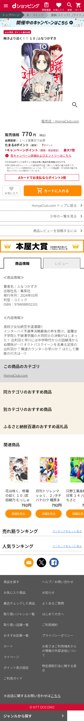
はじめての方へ (53, 614)
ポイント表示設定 (16, 667)
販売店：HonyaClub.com (60, 121)
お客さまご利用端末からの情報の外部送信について (59, 650)
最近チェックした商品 (19, 603)
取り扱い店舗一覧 (16, 624)
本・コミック (35, 15)
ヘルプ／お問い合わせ (57, 581)
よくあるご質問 (53, 603)
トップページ (11, 15)
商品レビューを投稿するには (55, 230)
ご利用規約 (50, 624)
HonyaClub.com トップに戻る (54, 205)
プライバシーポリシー (57, 635)
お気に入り (11, 193)
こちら (56, 695)
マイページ (11, 657)
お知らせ (48, 592)
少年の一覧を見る (63, 216)
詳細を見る (18, 514)
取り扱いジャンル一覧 (19, 614)
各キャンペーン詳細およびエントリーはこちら (41, 155)
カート (8, 646)
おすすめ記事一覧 (16, 635)
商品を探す (11, 581)
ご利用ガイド (13, 678)
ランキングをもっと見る (67, 531)
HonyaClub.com (16, 375)
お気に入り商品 (15, 592)
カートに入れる (52, 191)
